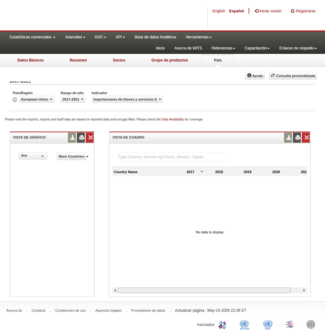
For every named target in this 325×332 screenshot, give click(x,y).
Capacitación (257, 48)
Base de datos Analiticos (155, 37)
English (219, 11)
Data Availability (173, 119)
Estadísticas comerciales (33, 37)
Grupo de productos (169, 60)
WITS (63, 16)
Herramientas (199, 37)
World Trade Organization (290, 324)
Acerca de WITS (188, 48)
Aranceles (75, 37)
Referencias (223, 48)
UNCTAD (245, 324)
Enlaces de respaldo (298, 48)
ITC (223, 324)
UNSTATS (268, 324)
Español (236, 11)
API (120, 37)
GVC (100, 37)
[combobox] (32, 156)
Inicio (160, 48)
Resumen (78, 60)
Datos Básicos (30, 60)
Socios (119, 60)
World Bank (312, 324)
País (218, 60)
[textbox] (173, 157)
